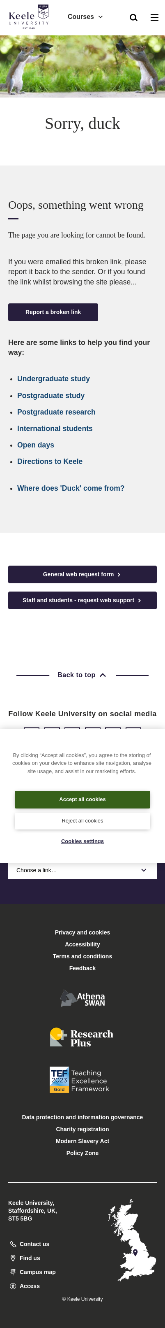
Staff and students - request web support (82, 600)
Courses (86, 16)
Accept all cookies (82, 799)
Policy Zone (82, 1153)
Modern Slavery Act (82, 1141)
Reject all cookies (82, 821)
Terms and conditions (82, 956)
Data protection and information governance (82, 1117)
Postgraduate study (51, 395)
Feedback (82, 968)
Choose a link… (82, 870)
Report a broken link (53, 312)
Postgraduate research (56, 412)
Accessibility (30, 40)
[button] (133, 16)
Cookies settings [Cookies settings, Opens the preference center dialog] (82, 841)
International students (55, 428)
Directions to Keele (49, 461)
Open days (35, 445)
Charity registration (82, 1129)
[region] (82, 796)
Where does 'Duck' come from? (71, 488)
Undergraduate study (53, 379)
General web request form (82, 574)
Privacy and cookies (82, 932)
